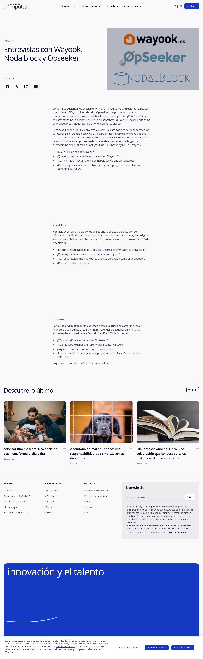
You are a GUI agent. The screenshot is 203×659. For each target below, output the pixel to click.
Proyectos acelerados (15, 501)
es (175, 6)
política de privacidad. (177, 532)
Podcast (88, 507)
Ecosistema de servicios (16, 512)
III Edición (49, 501)
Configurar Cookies (129, 647)
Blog (86, 512)
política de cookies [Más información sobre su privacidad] (65, 646)
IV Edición (49, 496)
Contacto (192, 6)
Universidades (51, 490)
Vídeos (87, 501)
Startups (8, 490)
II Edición (48, 507)
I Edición (48, 512)
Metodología (10, 507)
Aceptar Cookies (182, 647)
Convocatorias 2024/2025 (17, 496)
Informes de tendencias (96, 490)
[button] (68, 6)
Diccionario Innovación (96, 496)
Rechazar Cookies (156, 647)
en (180, 6)
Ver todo (192, 390)
